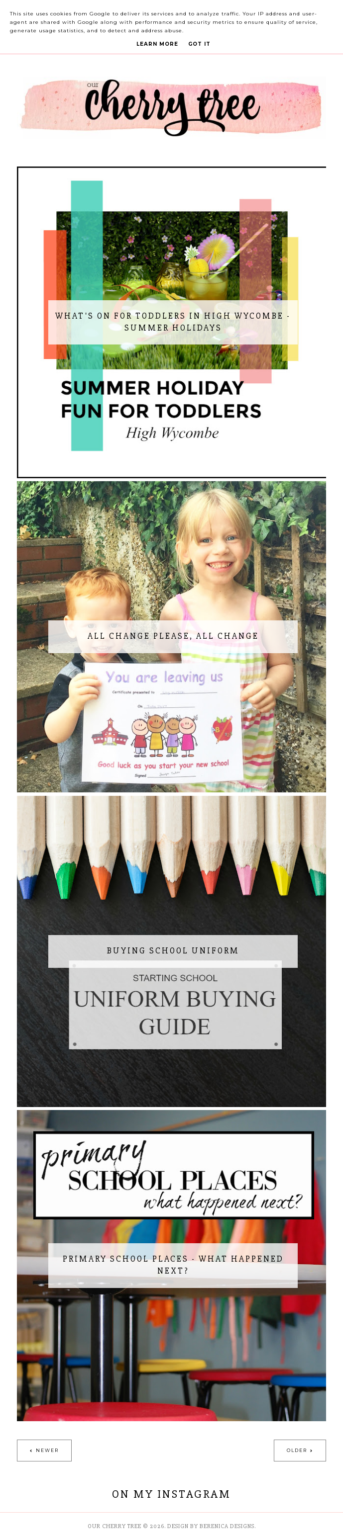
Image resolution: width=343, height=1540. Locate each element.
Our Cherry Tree (114, 1526)
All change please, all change (173, 636)
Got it (199, 44)
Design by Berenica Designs (210, 1526)
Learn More (157, 44)
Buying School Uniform (173, 950)
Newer (47, 1450)
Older (297, 1450)
